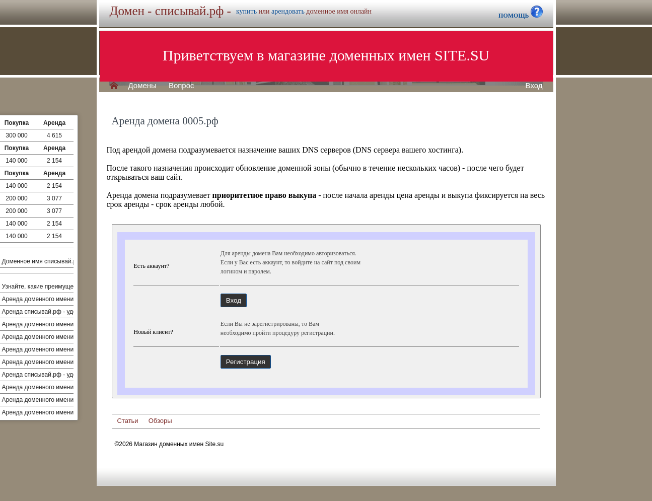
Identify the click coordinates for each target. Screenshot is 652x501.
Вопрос (181, 86)
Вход (534, 86)
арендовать (288, 11)
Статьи (127, 420)
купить (246, 11)
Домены (142, 86)
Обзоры (160, 420)
